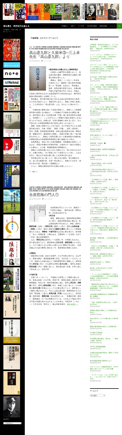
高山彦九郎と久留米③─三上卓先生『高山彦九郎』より (54, 54)
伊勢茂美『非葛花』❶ (98, 143)
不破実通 (43, 47)
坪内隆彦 (64, 26)
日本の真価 (34, 49)
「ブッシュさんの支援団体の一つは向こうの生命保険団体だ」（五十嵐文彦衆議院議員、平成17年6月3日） (104, 276)
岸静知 (39, 189)
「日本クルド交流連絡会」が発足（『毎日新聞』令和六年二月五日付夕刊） (104, 247)
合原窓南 (49, 47)
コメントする (47, 61)
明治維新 (41, 49)
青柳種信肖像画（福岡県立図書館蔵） (103, 149)
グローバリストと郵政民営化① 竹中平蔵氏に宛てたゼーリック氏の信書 (104, 368)
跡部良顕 (47, 191)
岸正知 (34, 189)
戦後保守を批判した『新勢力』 (101, 262)
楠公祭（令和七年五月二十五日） (101, 268)
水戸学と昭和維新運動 (98, 347)
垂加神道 (68, 47)
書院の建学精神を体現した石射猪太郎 (103, 326)
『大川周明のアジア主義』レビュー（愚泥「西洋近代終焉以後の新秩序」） (104, 219)
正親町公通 (68, 189)
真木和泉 (53, 49)
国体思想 (63, 47)
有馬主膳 (62, 189)
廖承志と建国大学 (96, 129)
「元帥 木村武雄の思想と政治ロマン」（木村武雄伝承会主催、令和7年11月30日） (104, 171)
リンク (112, 26)
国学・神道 (63, 187)
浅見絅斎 (75, 189)
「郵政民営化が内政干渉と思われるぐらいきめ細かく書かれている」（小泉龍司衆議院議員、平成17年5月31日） (104, 286)
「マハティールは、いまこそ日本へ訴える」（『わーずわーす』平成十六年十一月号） (104, 377)
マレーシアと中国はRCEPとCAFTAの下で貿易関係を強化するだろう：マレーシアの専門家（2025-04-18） (104, 121)
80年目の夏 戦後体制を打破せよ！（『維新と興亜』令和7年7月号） (102, 255)
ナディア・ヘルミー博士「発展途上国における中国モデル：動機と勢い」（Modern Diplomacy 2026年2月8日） (104, 99)
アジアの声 (81, 26)
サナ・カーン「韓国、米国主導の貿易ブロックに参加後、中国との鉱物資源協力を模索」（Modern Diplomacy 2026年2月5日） (104, 88)
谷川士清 (41, 191)
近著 (72, 26)
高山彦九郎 (65, 49)
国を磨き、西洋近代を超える (16, 26)
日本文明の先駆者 (92, 26)
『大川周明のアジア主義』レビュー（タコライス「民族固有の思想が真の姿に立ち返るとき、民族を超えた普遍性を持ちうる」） (104, 229)
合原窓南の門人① (44, 194)
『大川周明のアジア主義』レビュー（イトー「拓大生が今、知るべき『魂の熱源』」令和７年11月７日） (104, 200)
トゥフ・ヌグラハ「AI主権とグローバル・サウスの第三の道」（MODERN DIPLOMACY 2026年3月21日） (103, 57)
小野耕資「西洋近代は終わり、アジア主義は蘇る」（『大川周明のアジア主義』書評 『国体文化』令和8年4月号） (104, 47)
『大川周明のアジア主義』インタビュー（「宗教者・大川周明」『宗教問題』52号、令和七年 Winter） (104, 190)
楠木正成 (47, 49)
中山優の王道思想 (96, 332)
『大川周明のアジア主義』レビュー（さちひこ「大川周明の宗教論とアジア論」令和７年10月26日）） (104, 210)
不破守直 (38, 47)
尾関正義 (74, 47)
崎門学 (44, 189)
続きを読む (72, 304)
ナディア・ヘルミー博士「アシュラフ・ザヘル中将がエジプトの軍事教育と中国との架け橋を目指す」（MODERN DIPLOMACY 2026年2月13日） (104, 68)
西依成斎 (59, 49)
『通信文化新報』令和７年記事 (101, 163)
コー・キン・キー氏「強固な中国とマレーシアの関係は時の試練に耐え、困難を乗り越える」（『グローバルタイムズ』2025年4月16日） (104, 110)
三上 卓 (32, 47)
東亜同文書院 (103, 26)
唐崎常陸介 (56, 47)
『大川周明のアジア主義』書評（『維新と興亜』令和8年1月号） (104, 180)
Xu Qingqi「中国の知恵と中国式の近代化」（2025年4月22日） (103, 78)
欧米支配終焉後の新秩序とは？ (101, 361)
